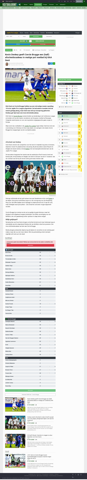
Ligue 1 (74, 7)
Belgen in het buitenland (8, 7)
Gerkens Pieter (9, 294)
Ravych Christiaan (10, 328)
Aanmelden (79, 1)
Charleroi (74, 91)
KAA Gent (23, 41)
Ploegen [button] (77, 32)
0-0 (69, 88)
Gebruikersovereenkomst (30, 475)
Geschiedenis (49, 32)
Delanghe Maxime (10, 321)
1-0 (69, 91)
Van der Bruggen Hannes (11, 338)
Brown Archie (8, 255)
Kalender (26, 32)
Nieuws (25, 4)
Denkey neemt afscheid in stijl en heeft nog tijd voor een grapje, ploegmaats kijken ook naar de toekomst (40, 418)
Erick (6, 344)
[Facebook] (72, 474)
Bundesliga (68, 7)
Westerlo (74, 98)
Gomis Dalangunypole (10, 360)
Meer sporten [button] (9, 1)
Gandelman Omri (9, 278)
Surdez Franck (9, 303)
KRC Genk (74, 95)
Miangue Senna (9, 376)
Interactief (62, 4)
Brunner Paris (9, 370)
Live (57, 4)
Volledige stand (64, 174)
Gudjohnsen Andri (9, 297)
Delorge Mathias (9, 272)
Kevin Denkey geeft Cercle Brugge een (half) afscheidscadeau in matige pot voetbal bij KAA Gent (40, 400)
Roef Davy (8, 252)
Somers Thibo (9, 334)
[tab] (16, 50)
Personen (51, 4)
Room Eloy (8, 386)
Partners (57, 474)
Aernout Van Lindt (14, 63)
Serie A (79, 7)
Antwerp (74, 86)
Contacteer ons (32, 474)
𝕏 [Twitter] (75, 474)
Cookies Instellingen (42, 475)
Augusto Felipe (9, 366)
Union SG (64, 98)
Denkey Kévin (8, 354)
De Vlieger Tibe (9, 310)
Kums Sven (8, 269)
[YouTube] (78, 474)
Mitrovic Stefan (9, 300)
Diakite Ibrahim (9, 331)
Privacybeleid (45, 474)
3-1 (69, 98)
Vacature (51, 474)
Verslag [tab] (8, 50)
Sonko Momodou (9, 282)
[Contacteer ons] (81, 474)
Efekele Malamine (10, 363)
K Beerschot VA (63, 88)
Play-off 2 (40, 7)
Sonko (50, 198)
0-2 (69, 100)
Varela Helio (8, 313)
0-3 (69, 93)
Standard (74, 88)
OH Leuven (64, 91)
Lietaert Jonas (9, 382)
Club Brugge (63, 95)
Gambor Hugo (8, 265)
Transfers (42, 32)
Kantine (31, 4)
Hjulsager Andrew (10, 275)
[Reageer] (36, 405)
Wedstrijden (36, 36)
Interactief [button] (56, 32)
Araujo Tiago (8, 307)
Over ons (39, 474)
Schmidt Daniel (9, 291)
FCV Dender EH (76, 93)
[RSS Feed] (72, 477)
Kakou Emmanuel (9, 324)
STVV (65, 100)
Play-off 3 (46, 7)
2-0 (69, 95)
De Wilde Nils (8, 379)
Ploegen (45, 4)
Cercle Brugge (39, 41)
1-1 (30, 41)
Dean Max (7, 285)
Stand (31, 32)
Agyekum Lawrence (10, 341)
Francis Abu (8, 373)
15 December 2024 (13, 64)
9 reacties (22, 64)
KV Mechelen (63, 86)
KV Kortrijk (64, 93)
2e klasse (52, 7)
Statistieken (36, 32)
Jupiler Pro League (25, 7)
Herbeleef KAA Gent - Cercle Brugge (30, 394)
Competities (38, 4)
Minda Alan (8, 351)
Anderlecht (75, 100)
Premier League (60, 7)
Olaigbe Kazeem (9, 348)
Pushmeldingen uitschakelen (56, 475)
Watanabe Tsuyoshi (10, 262)
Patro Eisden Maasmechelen (69, 169)
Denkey (27, 149)
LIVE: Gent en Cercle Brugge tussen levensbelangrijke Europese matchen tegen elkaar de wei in (39, 456)
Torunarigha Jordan (10, 259)
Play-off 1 (33, 7)
